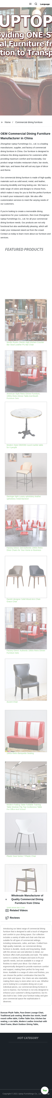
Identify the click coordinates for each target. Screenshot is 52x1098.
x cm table (13, 1021)
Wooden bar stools (31, 1015)
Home (8, 122)
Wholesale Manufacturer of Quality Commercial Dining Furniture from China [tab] (24, 899)
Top (45, 1090)
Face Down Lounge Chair (31, 1012)
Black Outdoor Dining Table (25, 1024)
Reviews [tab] (12, 918)
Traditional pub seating (11, 1015)
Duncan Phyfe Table (10, 1012)
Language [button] (45, 4)
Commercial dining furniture (29, 122)
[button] (30, 4)
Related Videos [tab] (16, 910)
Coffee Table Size (26, 1018)
